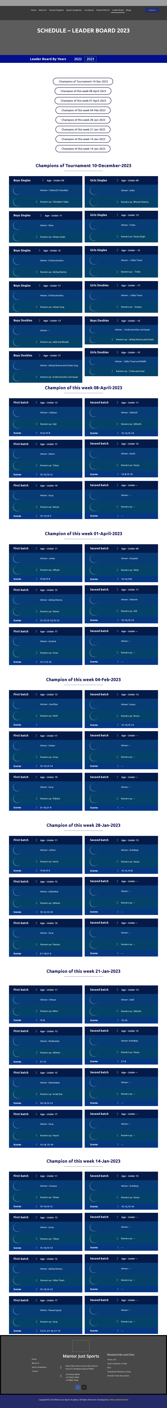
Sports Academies (74, 10)
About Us (43, 10)
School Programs (56, 10)
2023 (90, 59)
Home (33, 10)
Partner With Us (103, 10)
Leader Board (117, 10)
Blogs (128, 10)
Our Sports (89, 10)
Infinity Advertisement (118, 1400)
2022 (78, 59)
